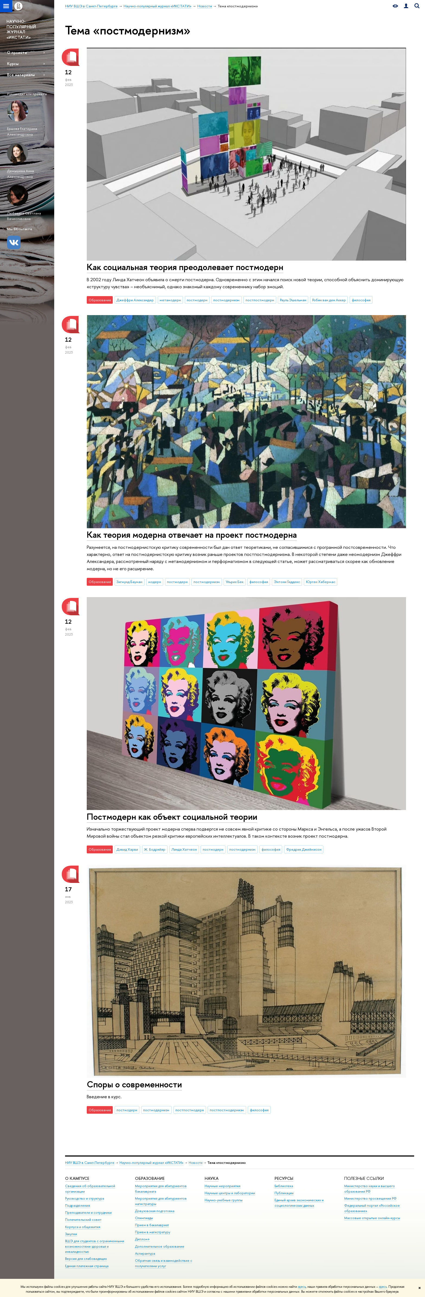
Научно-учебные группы (224, 1200)
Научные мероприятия (222, 1186)
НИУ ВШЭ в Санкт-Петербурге (89, 1162)
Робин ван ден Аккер (329, 299)
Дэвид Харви (127, 849)
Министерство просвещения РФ (370, 1198)
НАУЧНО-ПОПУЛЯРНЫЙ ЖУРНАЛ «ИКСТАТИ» (21, 29)
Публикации (284, 1193)
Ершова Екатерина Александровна (22, 131)
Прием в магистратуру (152, 1232)
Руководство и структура (84, 1198)
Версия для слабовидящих (86, 1258)
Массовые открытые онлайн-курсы (372, 1218)
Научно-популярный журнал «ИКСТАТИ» (151, 1162)
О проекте (17, 52)
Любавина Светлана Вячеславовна (24, 216)
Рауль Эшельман (293, 299)
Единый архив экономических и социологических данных (299, 1203)
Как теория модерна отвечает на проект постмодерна (192, 534)
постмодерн (197, 299)
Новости (195, 1162)
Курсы (12, 63)
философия (361, 299)
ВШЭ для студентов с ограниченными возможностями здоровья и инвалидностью (94, 1246)
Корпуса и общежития (82, 1227)
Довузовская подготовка (154, 1211)
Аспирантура (145, 1253)
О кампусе (77, 1178)
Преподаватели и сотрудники (88, 1212)
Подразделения (77, 1205)
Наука (211, 1178)
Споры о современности (134, 1084)
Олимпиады (144, 1218)
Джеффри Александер (135, 299)
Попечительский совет (83, 1219)
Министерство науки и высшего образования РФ (369, 1189)
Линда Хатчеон (184, 849)
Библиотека (284, 1186)
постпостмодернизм (227, 1109)
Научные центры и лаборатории (230, 1193)
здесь (302, 1287)
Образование (150, 1178)
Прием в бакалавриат (152, 1225)
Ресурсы (284, 1178)
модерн (154, 581)
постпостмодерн (260, 299)
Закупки (71, 1234)
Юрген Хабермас (320, 581)
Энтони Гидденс (287, 581)
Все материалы (21, 74)
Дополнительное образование (159, 1246)
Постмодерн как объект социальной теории (172, 816)
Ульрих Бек (234, 581)
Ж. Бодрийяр (154, 849)
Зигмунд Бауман (129, 581)
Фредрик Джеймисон (303, 849)
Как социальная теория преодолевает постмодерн (185, 267)
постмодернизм (226, 299)
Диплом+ (142, 1239)
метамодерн (170, 299)
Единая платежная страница (86, 1266)
